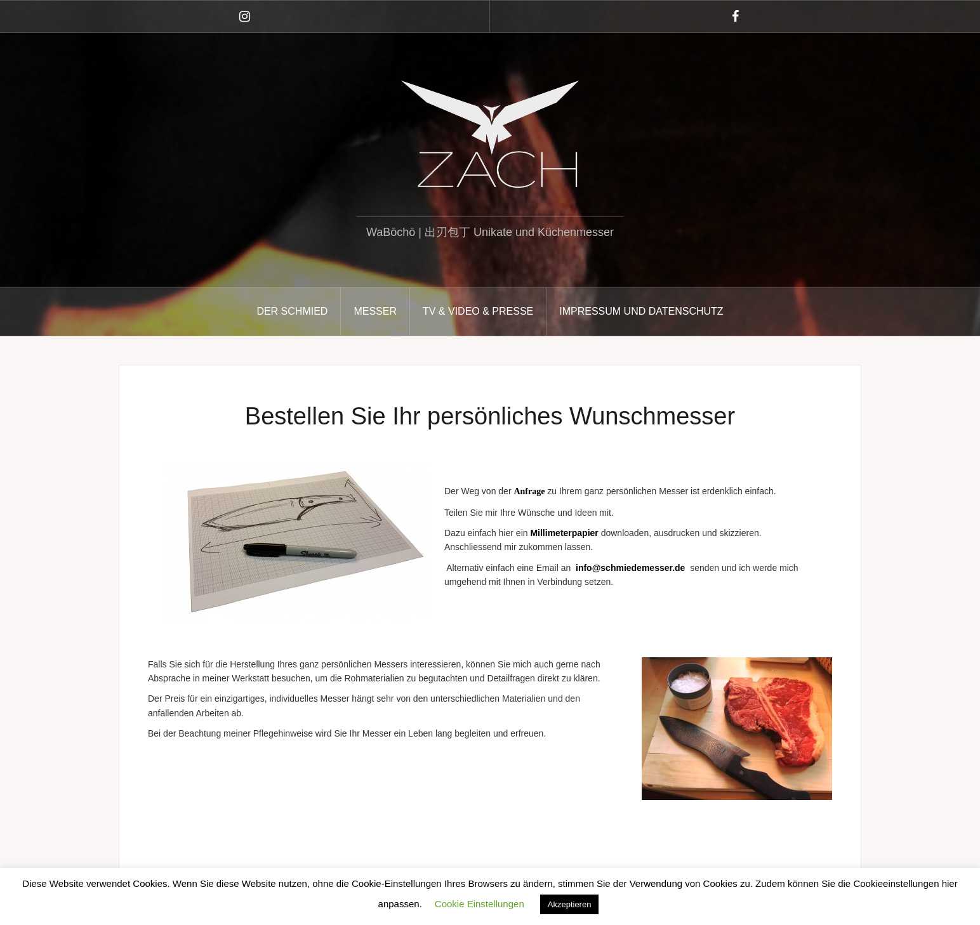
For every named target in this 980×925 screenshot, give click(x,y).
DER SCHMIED (292, 311)
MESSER (375, 311)
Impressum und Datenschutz (641, 311)
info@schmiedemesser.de (630, 568)
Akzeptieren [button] (570, 904)
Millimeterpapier (564, 533)
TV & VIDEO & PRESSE (478, 311)
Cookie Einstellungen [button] (479, 903)
